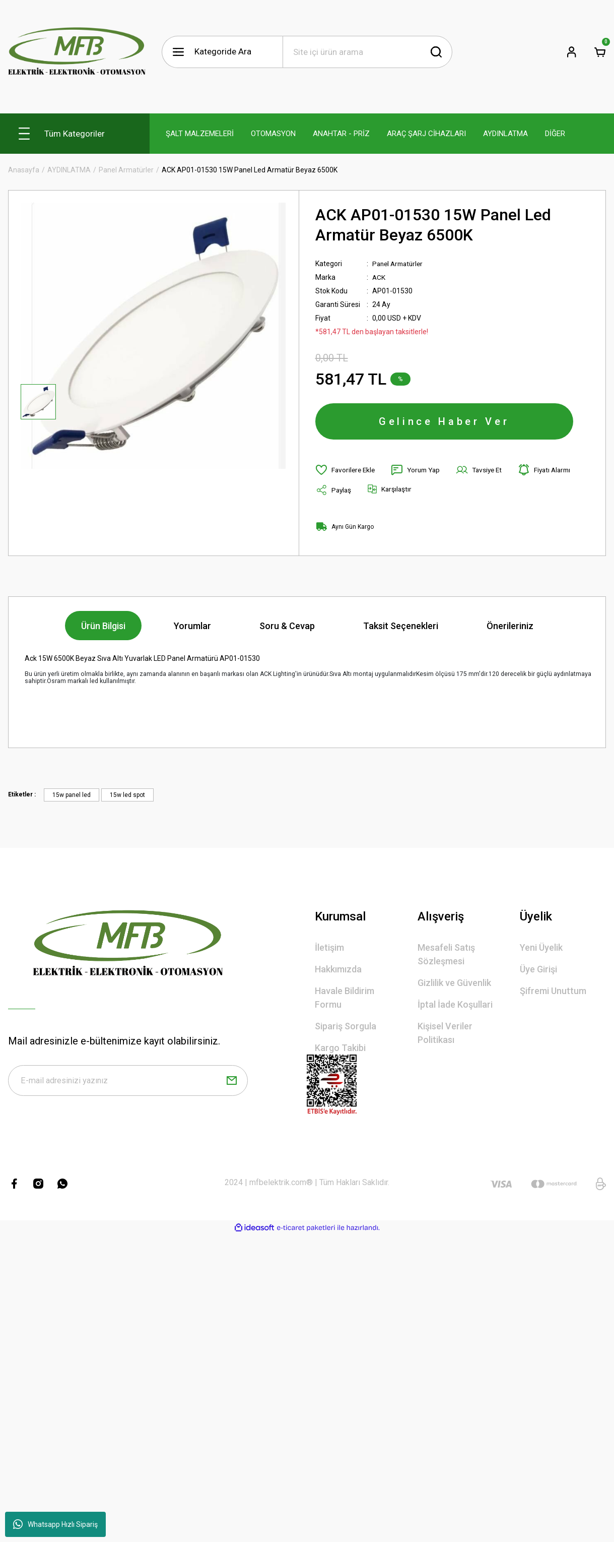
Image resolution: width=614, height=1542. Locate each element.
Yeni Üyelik (541, 949)
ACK (379, 277)
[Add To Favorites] (346, 472)
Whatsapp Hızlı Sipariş (55, 1524)
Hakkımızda (338, 971)
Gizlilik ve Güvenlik (454, 984)
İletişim (329, 949)
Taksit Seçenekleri (400, 628)
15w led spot (127, 796)
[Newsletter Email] (128, 1083)
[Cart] (600, 52)
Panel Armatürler (399, 264)
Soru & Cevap (287, 628)
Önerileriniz (510, 628)
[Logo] (77, 51)
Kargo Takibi (340, 1049)
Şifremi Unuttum (553, 993)
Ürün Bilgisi (103, 628)
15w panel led (71, 796)
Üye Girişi (538, 971)
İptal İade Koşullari (455, 1006)
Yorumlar (192, 628)
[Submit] (232, 1083)
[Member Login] (572, 52)
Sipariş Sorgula (345, 1028)
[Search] (368, 52)
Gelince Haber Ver (444, 422)
